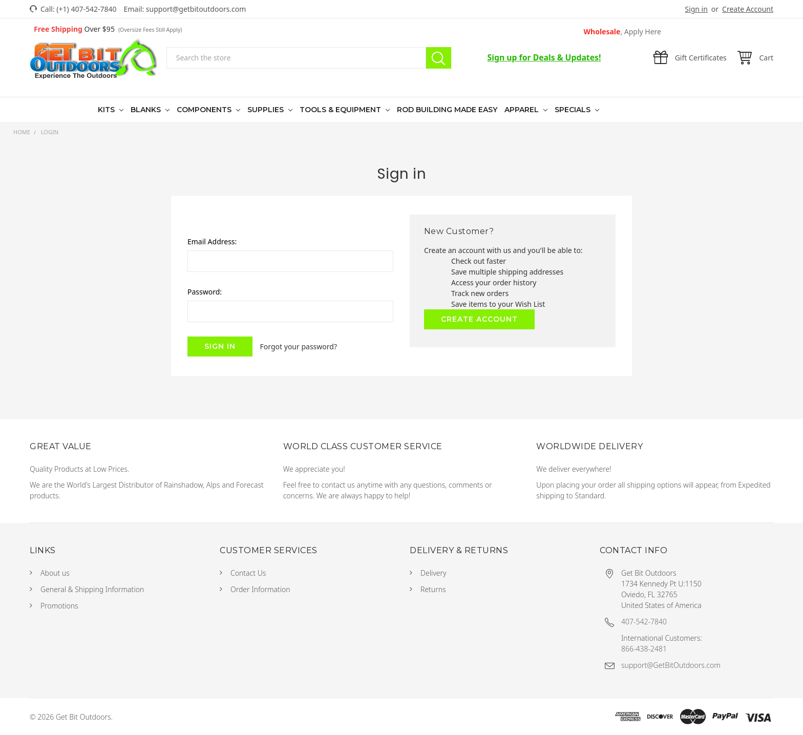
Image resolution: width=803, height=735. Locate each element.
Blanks (147, 109)
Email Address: (212, 241)
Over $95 (108, 29)
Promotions (59, 606)
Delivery (433, 573)
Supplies (266, 109)
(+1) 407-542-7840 (86, 9)
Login (49, 132)
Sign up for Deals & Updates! (544, 57)
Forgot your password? (298, 346)
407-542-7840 (644, 621)
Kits (107, 109)
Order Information (260, 589)
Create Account (747, 9)
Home (21, 132)
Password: (204, 292)
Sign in (696, 9)
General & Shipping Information (92, 589)
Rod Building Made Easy (447, 109)
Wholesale (623, 31)
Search (439, 58)
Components (205, 109)
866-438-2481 (644, 649)
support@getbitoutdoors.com (196, 9)
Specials (574, 109)
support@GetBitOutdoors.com (671, 665)
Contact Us (248, 573)
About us (55, 573)
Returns (433, 589)
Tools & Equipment (341, 109)
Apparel (522, 109)
